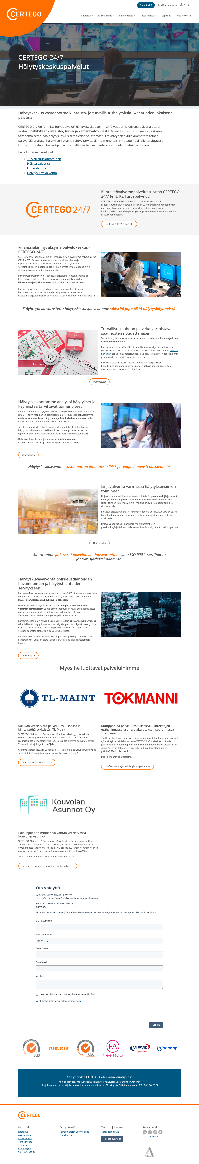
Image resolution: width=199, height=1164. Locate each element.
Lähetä (156, 1025)
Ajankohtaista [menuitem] (25, 1138)
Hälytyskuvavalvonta (42, 173)
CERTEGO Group (26, 1151)
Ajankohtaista (125, 15)
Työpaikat (165, 15)
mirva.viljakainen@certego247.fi (105, 1085)
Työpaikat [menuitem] (23, 1145)
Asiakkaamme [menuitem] (25, 1135)
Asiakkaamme (104, 15)
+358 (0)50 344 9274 (147, 1085)
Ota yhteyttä (184, 15)
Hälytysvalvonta (38, 163)
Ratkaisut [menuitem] (23, 1131)
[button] (182, 4)
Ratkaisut (86, 15)
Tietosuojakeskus (110, 1131)
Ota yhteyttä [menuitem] (24, 1148)
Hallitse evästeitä (112, 1138)
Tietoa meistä (146, 15)
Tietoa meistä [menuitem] (25, 1141)
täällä (78, 1001)
